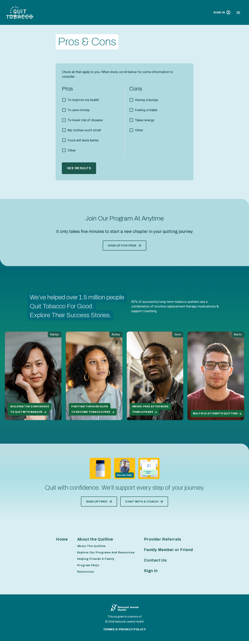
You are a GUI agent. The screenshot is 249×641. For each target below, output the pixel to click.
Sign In (221, 12)
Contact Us (155, 560)
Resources (85, 571)
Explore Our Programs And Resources (106, 552)
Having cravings (146, 100)
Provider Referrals (162, 539)
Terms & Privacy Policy (124, 629)
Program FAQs (88, 565)
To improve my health (83, 100)
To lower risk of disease (85, 120)
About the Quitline (95, 539)
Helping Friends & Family (95, 558)
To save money (79, 110)
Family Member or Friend (168, 550)
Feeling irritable (146, 110)
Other (72, 150)
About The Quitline (91, 546)
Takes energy (144, 120)
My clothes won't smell (84, 130)
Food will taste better (83, 140)
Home (62, 539)
